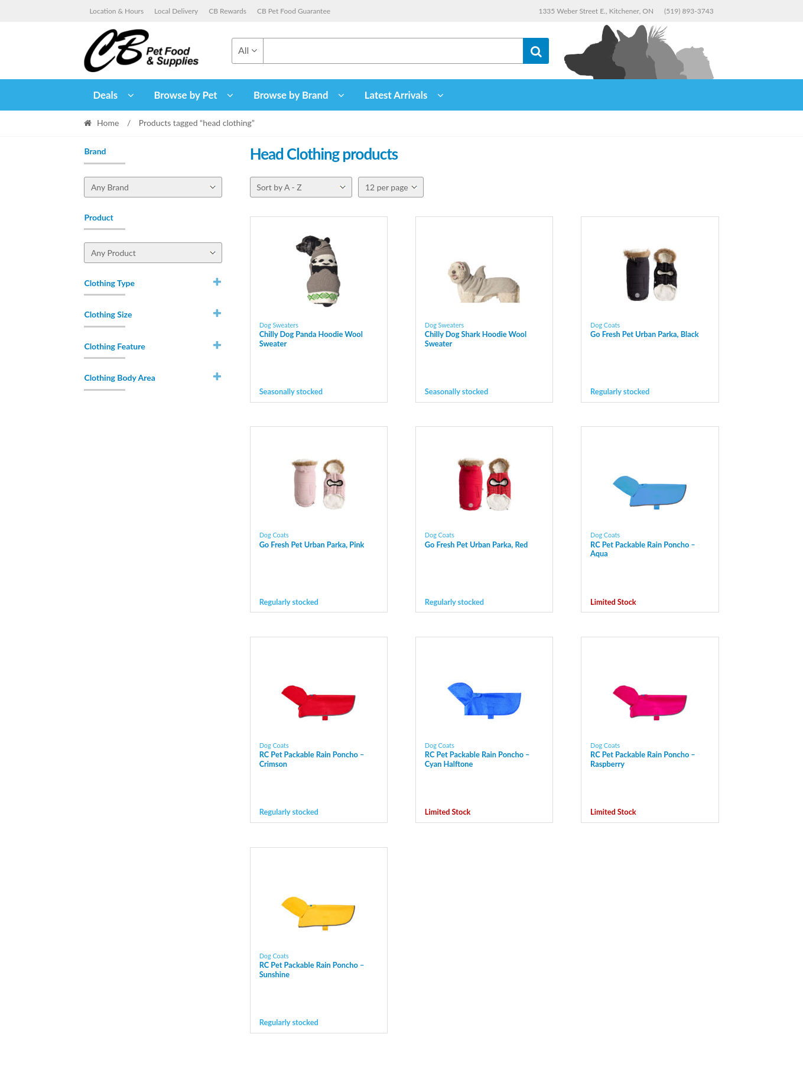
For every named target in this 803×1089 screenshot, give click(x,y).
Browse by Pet (185, 95)
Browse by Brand (291, 95)
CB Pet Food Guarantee (293, 11)
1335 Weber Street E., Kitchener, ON (596, 11)
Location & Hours (116, 11)
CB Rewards (227, 11)
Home (108, 123)
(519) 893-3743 (689, 11)
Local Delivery (176, 11)
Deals (105, 95)
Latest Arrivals (396, 95)
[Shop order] (301, 187)
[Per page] (391, 187)
